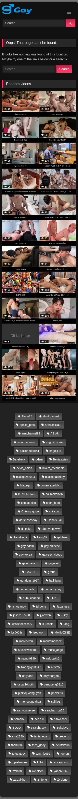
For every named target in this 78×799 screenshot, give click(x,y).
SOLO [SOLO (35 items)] (17, 727)
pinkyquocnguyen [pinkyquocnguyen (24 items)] (29, 693)
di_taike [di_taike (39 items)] (26, 528)
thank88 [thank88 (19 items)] (16, 745)
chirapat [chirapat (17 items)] (54, 511)
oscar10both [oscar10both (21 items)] (25, 684)
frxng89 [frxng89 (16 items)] (42, 537)
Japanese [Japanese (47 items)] (62, 606)
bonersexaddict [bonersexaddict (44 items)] (51, 485)
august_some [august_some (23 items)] (54, 442)
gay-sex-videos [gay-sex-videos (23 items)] (52, 554)
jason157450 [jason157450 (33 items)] (21, 615)
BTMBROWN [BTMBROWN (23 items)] (27, 494)
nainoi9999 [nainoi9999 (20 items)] (28, 658)
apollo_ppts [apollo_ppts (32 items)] (27, 425)
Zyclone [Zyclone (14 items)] (62, 779)
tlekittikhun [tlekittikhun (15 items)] (63, 745)
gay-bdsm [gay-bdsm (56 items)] (27, 546)
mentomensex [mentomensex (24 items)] (52, 641)
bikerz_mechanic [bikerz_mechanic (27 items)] (53, 468)
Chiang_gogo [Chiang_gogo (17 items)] (30, 511)
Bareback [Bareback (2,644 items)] (19, 459)
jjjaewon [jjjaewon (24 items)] (45, 615)
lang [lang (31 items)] (66, 624)
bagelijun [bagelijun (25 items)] (55, 450)
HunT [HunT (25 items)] (54, 598)
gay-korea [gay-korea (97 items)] (25, 554)
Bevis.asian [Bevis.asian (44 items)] (60, 459)
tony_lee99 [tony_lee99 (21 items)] (43, 753)
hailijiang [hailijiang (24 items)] (55, 580)
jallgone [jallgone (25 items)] (41, 606)
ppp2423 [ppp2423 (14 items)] (57, 693)
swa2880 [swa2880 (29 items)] (18, 736)
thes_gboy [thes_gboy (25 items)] (38, 745)
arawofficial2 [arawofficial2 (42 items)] (53, 425)
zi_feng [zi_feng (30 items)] (42, 779)
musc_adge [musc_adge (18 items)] (55, 650)
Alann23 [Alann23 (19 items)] (27, 416)
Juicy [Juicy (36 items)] (64, 615)
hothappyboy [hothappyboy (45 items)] (52, 589)
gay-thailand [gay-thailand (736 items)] (30, 563)
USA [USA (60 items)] (40, 762)
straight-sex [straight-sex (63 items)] (38, 727)
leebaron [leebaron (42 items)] (38, 632)
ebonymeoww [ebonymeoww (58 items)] (51, 528)
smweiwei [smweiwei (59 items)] (60, 719)
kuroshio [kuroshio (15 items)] (47, 624)
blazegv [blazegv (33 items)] (25, 485)
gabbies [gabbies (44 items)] (62, 537)
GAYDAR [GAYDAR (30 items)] (31, 572)
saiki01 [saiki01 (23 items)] (55, 701)
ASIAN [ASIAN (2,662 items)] (55, 433)
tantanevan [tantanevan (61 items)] (41, 736)
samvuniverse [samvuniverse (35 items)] (26, 710)
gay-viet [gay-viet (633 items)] (54, 563)
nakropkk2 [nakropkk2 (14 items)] (53, 658)
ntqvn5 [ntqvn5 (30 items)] (55, 667)
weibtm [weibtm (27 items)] (17, 771)
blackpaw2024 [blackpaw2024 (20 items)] (25, 476)
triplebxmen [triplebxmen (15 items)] (19, 762)
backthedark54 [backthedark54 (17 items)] (29, 450)
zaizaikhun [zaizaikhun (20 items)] (20, 779)
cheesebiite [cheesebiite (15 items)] (28, 502)
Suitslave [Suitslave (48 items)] (62, 727)
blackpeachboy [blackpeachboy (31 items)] (55, 476)
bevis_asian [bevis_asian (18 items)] (24, 468)
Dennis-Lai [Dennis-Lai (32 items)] (55, 520)
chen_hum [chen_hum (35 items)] (53, 502)
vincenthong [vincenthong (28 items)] (61, 762)
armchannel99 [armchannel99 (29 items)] (31, 433)
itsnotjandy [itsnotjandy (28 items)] (19, 606)
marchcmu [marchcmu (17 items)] (26, 641)
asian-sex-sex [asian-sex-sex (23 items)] (26, 442)
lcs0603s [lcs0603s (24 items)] (17, 632)
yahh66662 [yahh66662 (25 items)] (61, 771)
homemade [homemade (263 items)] (27, 589)
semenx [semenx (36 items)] (19, 719)
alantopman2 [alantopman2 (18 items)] (50, 416)
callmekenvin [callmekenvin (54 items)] (54, 494)
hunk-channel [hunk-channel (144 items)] (31, 598)
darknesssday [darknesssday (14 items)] (28, 520)
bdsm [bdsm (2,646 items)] (39, 459)
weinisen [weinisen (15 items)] (37, 771)
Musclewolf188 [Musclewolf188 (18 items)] (27, 650)
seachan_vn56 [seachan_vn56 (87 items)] (54, 710)
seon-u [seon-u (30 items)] (39, 719)
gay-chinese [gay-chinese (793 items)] (52, 546)
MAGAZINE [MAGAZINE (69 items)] (62, 632)
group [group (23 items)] (51, 572)
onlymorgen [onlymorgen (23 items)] (51, 675)
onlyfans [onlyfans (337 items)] (27, 675)
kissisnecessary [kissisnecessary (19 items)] (22, 624)
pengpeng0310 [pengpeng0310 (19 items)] (53, 684)
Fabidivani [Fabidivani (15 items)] (20, 537)
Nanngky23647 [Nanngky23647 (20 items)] (31, 667)
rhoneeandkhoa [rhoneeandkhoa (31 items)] (31, 701)
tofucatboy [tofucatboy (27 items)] (18, 753)
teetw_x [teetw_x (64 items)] (64, 736)
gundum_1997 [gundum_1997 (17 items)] (29, 580)
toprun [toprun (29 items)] (65, 753)
